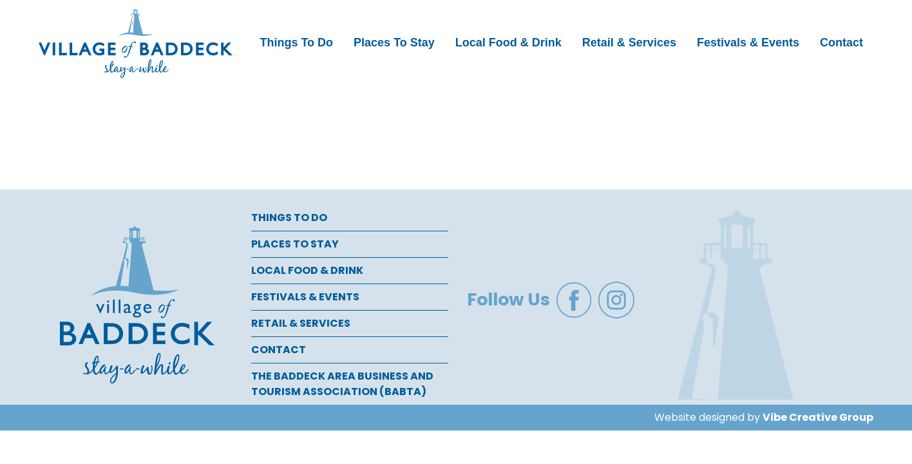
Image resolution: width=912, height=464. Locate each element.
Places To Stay (394, 42)
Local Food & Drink (508, 42)
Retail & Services (629, 42)
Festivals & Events (748, 42)
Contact (841, 42)
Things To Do (296, 42)
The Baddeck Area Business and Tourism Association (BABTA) (342, 384)
